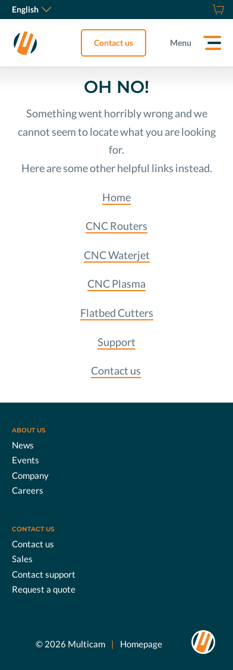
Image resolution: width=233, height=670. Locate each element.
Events (25, 459)
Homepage (141, 643)
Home (116, 197)
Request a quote (43, 589)
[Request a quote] (203, 9)
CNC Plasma (116, 283)
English (31, 9)
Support (116, 341)
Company (30, 475)
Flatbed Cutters (116, 312)
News (23, 445)
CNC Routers (116, 225)
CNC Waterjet (117, 254)
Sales (22, 558)
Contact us (113, 43)
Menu (180, 43)
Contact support (43, 574)
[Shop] (216, 9)
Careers (27, 490)
